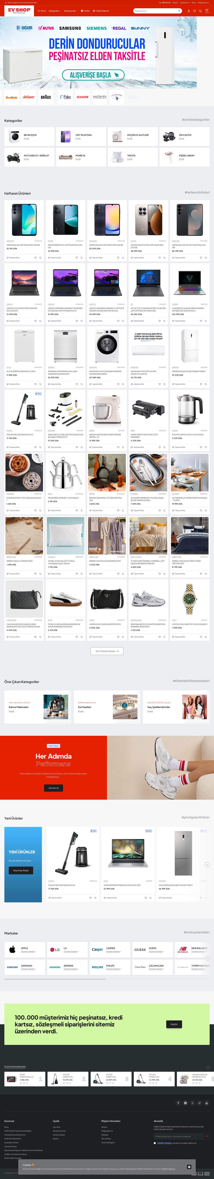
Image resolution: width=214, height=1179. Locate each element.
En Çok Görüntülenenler (15, 1066)
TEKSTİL (131, 155)
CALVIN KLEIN (11, 620)
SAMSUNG (10, 241)
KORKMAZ (10, 494)
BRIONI (92, 494)
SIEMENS (51, 367)
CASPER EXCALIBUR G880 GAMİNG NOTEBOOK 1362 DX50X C (188, 309)
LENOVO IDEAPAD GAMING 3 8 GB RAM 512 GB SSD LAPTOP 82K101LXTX (65, 309)
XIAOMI (50, 241)
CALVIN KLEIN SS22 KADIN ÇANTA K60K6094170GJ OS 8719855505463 (23, 625)
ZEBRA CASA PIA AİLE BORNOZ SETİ (105, 561)
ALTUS (9, 367)
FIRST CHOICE (136, 557)
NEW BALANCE (136, 620)
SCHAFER (134, 494)
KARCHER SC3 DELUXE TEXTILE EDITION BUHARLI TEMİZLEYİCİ (65, 435)
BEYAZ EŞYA (30, 135)
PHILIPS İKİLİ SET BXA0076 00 (20, 434)
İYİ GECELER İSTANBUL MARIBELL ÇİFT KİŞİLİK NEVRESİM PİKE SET (148, 562)
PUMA (50, 620)
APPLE (24, 948)
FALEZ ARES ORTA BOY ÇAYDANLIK (63, 498)
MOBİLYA (80, 155)
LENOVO (10, 304)
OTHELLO (51, 557)
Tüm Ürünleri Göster (105, 651)
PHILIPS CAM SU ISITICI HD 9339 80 (188, 434)
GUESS (91, 620)
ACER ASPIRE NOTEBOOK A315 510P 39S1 (122, 885)
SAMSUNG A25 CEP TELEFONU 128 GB (106, 245)
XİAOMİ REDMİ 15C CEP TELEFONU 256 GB (65, 246)
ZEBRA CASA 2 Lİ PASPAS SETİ (20, 561)
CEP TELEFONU (84, 135)
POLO (174, 620)
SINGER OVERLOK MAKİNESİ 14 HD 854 (200, 1075)
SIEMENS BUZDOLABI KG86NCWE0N (188, 371)
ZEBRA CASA (11, 557)
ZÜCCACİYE (185, 135)
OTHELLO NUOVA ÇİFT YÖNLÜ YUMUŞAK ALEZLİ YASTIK (61, 562)
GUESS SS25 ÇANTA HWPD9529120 (105, 624)
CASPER (175, 304)
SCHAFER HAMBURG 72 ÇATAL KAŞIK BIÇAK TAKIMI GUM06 (147, 499)
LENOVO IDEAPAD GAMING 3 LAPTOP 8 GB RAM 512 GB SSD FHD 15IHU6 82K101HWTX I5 (106, 309)
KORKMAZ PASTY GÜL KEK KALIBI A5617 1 (24, 499)
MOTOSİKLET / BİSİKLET (36, 155)
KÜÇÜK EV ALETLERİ (137, 135)
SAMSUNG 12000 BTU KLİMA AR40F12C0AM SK (143, 372)
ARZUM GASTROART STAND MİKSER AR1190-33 (105, 435)
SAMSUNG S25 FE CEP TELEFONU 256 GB (189, 246)
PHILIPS (9, 430)
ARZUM (91, 430)
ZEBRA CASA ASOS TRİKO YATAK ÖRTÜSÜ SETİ (186, 562)
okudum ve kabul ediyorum (175, 1143)
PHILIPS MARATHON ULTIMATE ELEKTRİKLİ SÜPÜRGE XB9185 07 (113, 1075)
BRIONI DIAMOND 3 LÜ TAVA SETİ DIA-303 (105, 499)
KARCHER (51, 430)
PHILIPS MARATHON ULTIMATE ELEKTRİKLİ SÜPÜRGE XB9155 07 (156, 1075)
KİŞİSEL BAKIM (186, 155)
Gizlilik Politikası (168, 1169)
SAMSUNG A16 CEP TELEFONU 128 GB (23, 245)
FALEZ (50, 494)
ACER (106, 881)
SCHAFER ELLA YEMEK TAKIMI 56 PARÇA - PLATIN (189, 499)
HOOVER (162, 881)
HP (132, 304)
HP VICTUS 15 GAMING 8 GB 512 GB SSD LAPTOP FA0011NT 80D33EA (148, 309)
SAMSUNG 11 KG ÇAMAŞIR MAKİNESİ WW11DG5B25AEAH (105, 372)
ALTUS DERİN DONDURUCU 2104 (21, 371)
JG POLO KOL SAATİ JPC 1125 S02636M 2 (189, 624)
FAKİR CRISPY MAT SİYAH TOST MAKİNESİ (144, 435)
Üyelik (56, 1121)
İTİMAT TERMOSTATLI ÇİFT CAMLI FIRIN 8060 (27, 1075)
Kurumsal (9, 1121)
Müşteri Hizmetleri (110, 1121)
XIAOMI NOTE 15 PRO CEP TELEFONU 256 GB (147, 246)
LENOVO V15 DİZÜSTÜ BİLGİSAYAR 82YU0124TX (22, 309)
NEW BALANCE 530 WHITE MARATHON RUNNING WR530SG (148, 625)
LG (65, 948)
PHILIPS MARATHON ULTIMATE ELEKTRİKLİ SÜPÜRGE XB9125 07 (70, 1075)
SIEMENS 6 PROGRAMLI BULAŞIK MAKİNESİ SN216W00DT (62, 372)
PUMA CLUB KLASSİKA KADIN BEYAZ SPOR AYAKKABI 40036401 (64, 625)
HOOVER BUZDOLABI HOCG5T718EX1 (176, 885)
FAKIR (133, 430)
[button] (4, 83)
